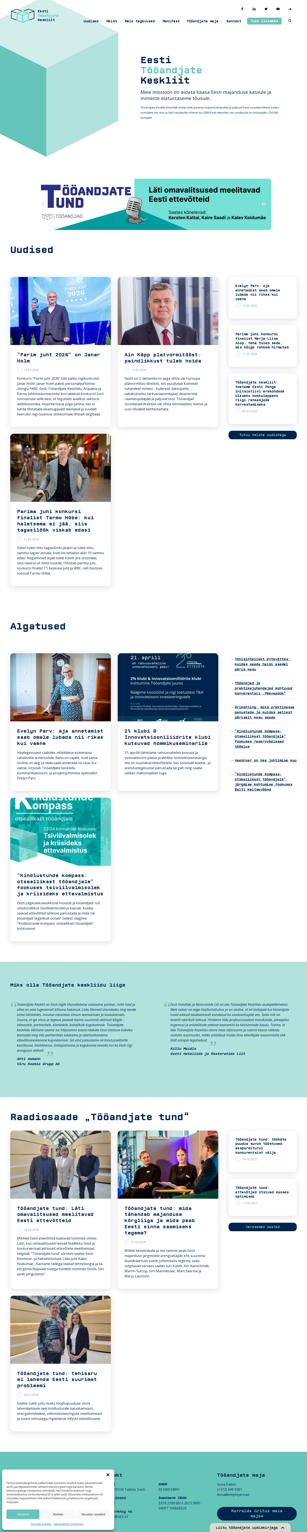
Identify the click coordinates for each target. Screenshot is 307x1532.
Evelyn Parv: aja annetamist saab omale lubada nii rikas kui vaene (257, 292)
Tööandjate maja (203, 21)
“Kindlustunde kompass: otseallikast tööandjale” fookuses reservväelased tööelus (260, 739)
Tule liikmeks (264, 21)
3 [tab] (150, 223)
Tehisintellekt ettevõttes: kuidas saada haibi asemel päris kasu (262, 664)
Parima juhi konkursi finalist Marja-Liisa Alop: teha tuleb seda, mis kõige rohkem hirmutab (262, 340)
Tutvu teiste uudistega (262, 435)
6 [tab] (169, 223)
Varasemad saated (263, 1227)
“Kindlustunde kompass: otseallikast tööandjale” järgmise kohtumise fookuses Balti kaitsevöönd (263, 782)
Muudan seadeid (93, 1514)
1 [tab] (137, 223)
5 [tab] (163, 223)
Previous (43, 204)
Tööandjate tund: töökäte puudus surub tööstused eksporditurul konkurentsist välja (261, 1146)
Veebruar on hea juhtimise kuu (266, 760)
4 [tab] (157, 223)
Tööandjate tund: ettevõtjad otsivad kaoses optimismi (262, 1192)
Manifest (171, 21)
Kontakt (233, 21)
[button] (108, 1475)
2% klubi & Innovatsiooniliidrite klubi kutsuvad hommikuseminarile (168, 737)
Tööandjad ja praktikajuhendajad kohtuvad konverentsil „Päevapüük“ (263, 688)
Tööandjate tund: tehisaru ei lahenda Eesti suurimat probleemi (57, 1380)
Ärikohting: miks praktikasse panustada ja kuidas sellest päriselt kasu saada (264, 712)
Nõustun (23, 1514)
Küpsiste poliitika (41, 1524)
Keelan (58, 1514)
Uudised (91, 21)
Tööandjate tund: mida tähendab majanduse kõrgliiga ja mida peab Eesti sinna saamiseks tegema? (160, 1221)
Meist (111, 21)
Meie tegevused (140, 21)
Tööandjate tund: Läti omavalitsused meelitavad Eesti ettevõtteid (55, 1215)
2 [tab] (144, 223)
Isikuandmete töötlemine (69, 1524)
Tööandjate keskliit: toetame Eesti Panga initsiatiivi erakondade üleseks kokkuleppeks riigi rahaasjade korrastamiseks (259, 393)
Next (264, 204)
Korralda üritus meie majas (256, 1513)
